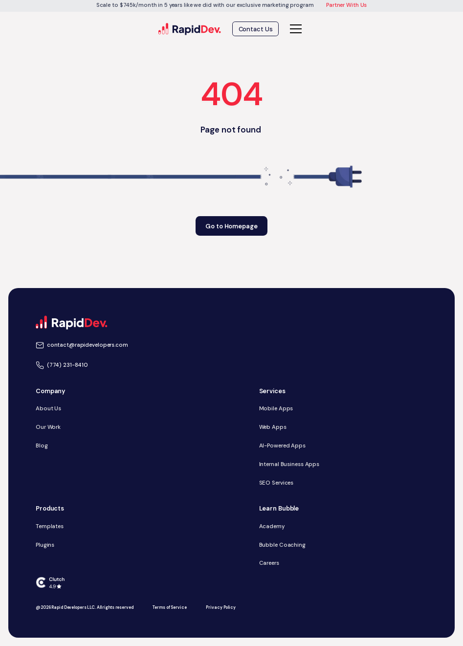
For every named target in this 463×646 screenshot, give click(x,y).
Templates (50, 526)
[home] (189, 29)
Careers (269, 563)
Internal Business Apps (289, 464)
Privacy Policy (220, 607)
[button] (294, 29)
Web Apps (273, 427)
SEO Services (276, 483)
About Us (48, 408)
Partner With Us (346, 5)
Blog (42, 445)
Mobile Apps (276, 408)
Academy (272, 526)
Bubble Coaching (282, 545)
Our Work (48, 427)
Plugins (45, 545)
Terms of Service (169, 607)
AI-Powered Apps (282, 445)
